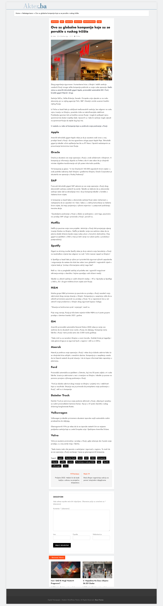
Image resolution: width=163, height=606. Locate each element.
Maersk (54, 462)
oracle (70, 462)
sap (99, 462)
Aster (54, 36)
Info (62, 22)
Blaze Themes (99, 600)
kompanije (101, 458)
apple (60, 458)
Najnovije (69, 22)
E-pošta (75, 534)
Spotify (106, 462)
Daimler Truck (70, 458)
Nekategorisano (89, 22)
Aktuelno (55, 22)
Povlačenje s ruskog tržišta (85, 462)
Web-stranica (97, 534)
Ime (54, 534)
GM (86, 458)
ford (80, 458)
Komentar (61, 508)
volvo (66, 466)
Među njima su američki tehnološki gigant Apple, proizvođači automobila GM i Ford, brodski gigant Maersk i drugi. (81, 90)
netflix (63, 462)
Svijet (99, 22)
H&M (93, 458)
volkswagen (56, 466)
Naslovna (78, 22)
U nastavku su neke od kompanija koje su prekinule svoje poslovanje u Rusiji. (79, 126)
